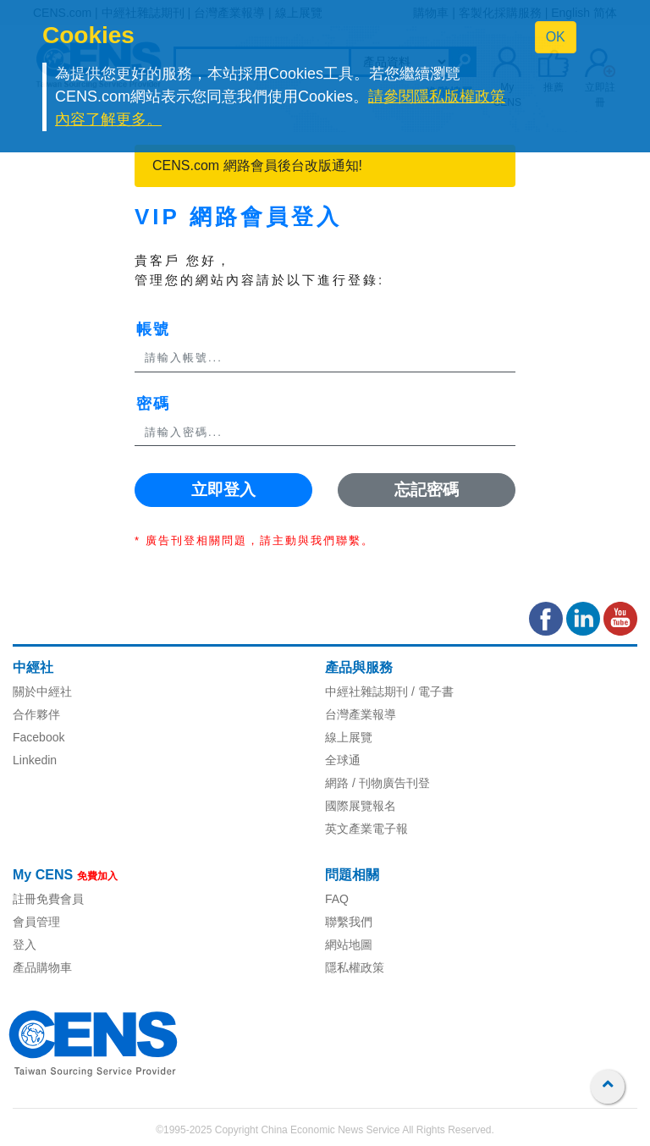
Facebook (38, 737)
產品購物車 (42, 967)
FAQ (337, 899)
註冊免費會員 (48, 899)
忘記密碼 (426, 490)
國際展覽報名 (360, 806)
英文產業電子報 (366, 828)
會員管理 (36, 921)
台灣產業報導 (360, 714)
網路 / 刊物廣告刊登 (377, 783)
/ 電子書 (431, 691)
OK (555, 37)
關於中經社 (42, 691)
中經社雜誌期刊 (366, 691)
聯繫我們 (348, 921)
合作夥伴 (36, 714)
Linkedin (35, 760)
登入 (24, 944)
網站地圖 (348, 944)
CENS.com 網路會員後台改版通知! (257, 165)
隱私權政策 (354, 967)
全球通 (343, 760)
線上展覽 (348, 737)
